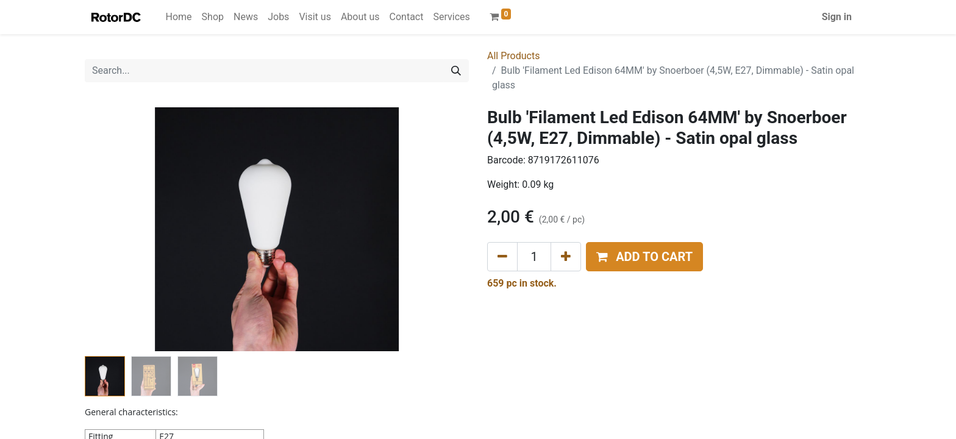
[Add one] (566, 256)
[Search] (456, 70)
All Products (513, 56)
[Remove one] (502, 256)
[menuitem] (179, 17)
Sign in (837, 17)
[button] (644, 256)
